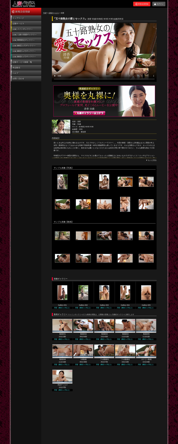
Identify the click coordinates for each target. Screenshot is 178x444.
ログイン (158, 4)
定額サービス (18, 23)
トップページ (18, 18)
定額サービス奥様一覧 (22, 62)
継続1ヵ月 (24, 45)
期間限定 (23, 40)
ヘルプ (15, 73)
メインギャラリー (22, 29)
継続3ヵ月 (24, 51)
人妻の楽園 (24, 34)
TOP (45, 13)
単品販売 (16, 67)
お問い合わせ (18, 78)
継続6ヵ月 (24, 56)
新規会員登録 (141, 4)
